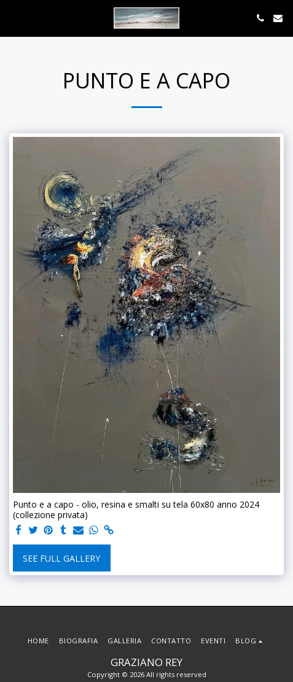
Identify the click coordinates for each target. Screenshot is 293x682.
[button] (13, 17)
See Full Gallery (61, 558)
